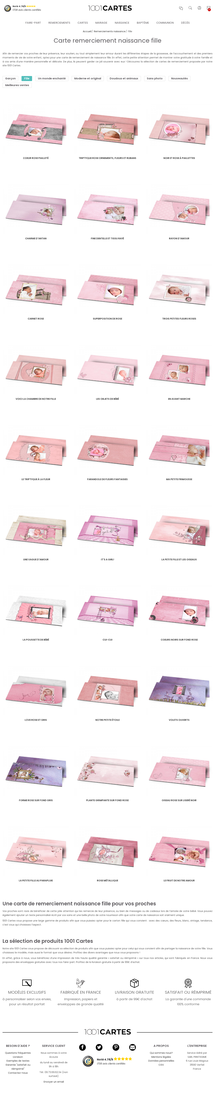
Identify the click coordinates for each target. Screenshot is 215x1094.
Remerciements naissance (109, 31)
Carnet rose (36, 318)
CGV (161, 1064)
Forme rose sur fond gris (36, 800)
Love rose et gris (36, 720)
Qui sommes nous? (161, 1053)
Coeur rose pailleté (36, 158)
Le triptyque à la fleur (36, 479)
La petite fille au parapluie (36, 880)
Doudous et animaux (124, 78)
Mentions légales (161, 1057)
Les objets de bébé (107, 399)
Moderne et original (87, 78)
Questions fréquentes (18, 1053)
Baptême (143, 19)
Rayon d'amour (179, 238)
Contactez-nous (18, 1073)
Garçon (10, 78)
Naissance (122, 19)
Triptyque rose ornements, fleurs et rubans (107, 158)
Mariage (101, 19)
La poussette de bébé (36, 639)
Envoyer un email (54, 1081)
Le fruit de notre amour (179, 880)
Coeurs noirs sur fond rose (179, 639)
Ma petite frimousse (179, 479)
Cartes (83, 19)
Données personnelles (161, 1060)
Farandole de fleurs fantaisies (107, 479)
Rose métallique (107, 880)
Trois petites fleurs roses (179, 318)
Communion (165, 19)
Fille (26, 78)
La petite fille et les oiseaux (179, 559)
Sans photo (155, 78)
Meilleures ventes (17, 85)
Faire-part (33, 19)
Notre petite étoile (107, 720)
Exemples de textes (18, 1060)
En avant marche (179, 399)
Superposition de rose (107, 318)
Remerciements (59, 19)
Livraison (18, 1057)
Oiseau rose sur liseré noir (179, 800)
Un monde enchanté (52, 78)
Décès (185, 19)
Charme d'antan (36, 238)
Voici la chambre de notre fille (36, 399)
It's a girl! (107, 559)
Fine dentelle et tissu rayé (107, 238)
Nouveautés (179, 78)
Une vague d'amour (36, 559)
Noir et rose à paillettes (179, 158)
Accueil (87, 31)
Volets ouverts (179, 720)
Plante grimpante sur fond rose (107, 800)
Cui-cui (107, 639)
